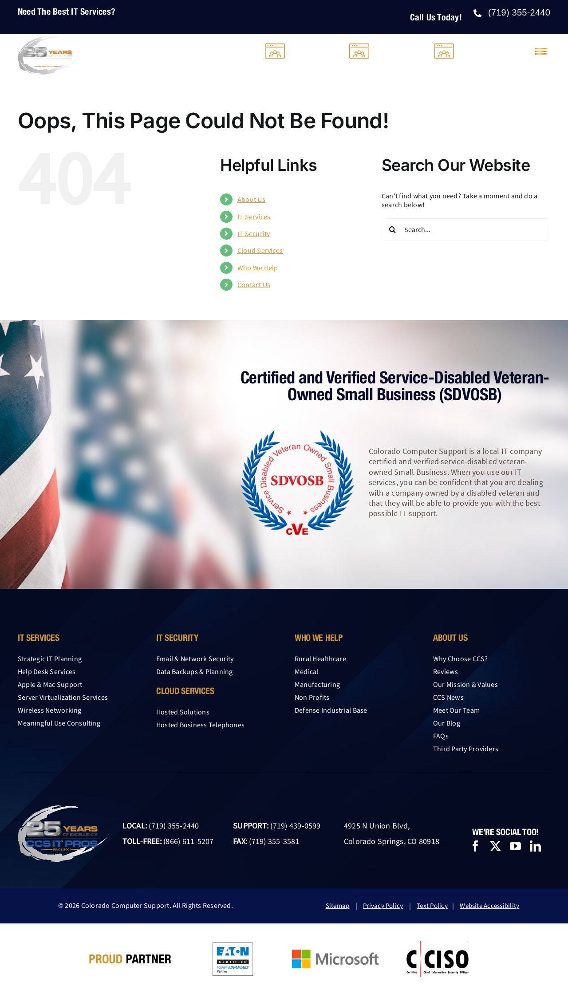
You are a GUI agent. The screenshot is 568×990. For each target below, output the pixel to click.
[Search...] (466, 229)
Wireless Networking (50, 710)
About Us (251, 199)
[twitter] (495, 846)
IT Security (253, 233)
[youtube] (515, 846)
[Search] (393, 229)
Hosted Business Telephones (200, 725)
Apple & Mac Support (50, 685)
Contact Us (253, 284)
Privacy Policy (383, 906)
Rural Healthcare (320, 659)
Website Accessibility (489, 906)
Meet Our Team (456, 710)
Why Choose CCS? (460, 659)
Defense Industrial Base (331, 710)
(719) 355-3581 (274, 841)
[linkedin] (535, 846)
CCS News (448, 697)
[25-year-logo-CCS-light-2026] (48, 39)
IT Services (254, 216)
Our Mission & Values (465, 685)
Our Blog (446, 723)
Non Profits (312, 697)
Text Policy (432, 906)
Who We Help (257, 267)
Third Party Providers (465, 749)
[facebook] (475, 846)
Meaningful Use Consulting (59, 723)
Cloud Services (260, 250)
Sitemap (338, 906)
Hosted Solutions (182, 712)
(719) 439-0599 (295, 826)
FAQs (441, 736)
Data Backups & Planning (194, 672)
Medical (307, 672)
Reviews (445, 672)
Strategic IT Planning (50, 659)
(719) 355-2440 (174, 826)
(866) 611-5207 (188, 841)
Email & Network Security (195, 659)
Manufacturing (317, 685)
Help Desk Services (46, 672)
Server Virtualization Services (63, 697)
